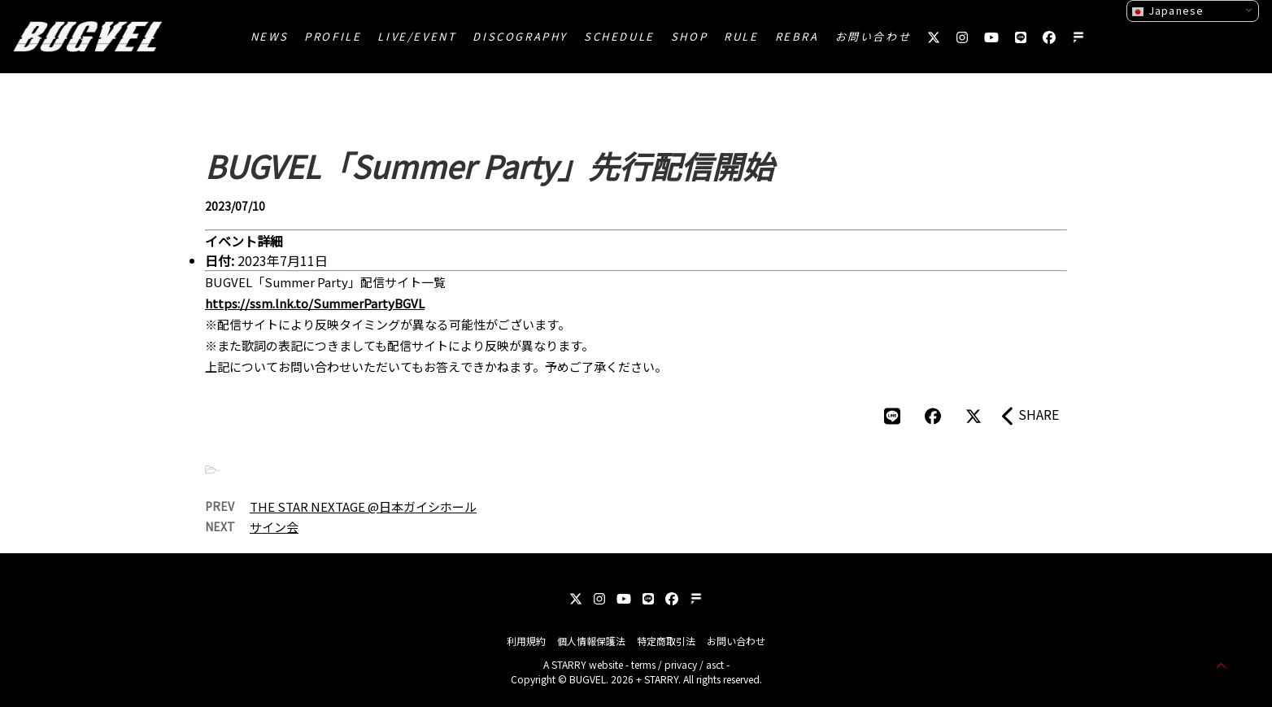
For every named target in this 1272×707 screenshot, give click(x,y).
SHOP (689, 36)
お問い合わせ (873, 36)
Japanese (1167, 10)
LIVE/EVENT (416, 36)
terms (643, 664)
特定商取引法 (666, 641)
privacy (680, 664)
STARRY (568, 664)
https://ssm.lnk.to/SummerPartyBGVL (315, 303)
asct (715, 664)
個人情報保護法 (591, 641)
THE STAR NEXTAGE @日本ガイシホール (363, 506)
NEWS (269, 36)
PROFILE (332, 36)
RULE (741, 36)
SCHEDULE (619, 36)
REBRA (797, 36)
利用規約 (526, 641)
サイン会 (274, 526)
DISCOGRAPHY (520, 36)
